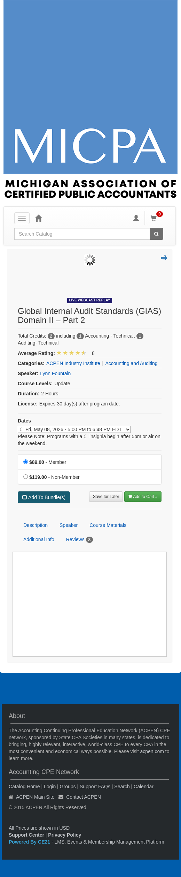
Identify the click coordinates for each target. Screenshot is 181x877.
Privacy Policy (64, 835)
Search (121, 786)
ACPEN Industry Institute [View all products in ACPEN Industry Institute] (73, 363)
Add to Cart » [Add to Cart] (143, 496)
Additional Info (38, 539)
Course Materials (107, 525)
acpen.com (152, 751)
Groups (68, 786)
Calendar (144, 786)
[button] (164, 257)
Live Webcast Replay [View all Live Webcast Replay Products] (89, 300)
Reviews (79, 540)
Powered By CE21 (30, 842)
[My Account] (136, 218)
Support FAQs (95, 786)
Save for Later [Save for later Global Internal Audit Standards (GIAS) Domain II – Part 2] (106, 496)
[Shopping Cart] (157, 218)
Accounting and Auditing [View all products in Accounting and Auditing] (131, 363)
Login (50, 786)
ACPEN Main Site (35, 797)
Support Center (26, 835)
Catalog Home (24, 786)
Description (35, 525)
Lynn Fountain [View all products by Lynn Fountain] (55, 373)
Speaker (69, 525)
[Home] (38, 218)
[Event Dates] (74, 429)
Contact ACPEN (83, 797)
